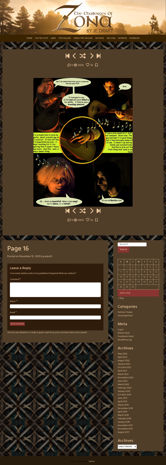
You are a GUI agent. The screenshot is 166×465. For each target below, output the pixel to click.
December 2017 (125, 425)
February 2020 (124, 388)
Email (12, 312)
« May (121, 298)
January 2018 (124, 422)
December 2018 (125, 408)
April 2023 (122, 357)
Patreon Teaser (125, 312)
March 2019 (123, 405)
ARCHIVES (99, 38)
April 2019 (122, 401)
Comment (15, 279)
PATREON (122, 38)
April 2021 (122, 371)
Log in (121, 329)
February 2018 (124, 418)
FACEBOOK (134, 38)
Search (123, 249)
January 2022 (124, 364)
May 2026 (122, 354)
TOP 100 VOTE (41, 38)
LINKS (53, 38)
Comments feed (125, 336)
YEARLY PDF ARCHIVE (83, 38)
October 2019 (124, 395)
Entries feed (123, 333)
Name (13, 301)
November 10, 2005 (30, 256)
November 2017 (125, 429)
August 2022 (124, 361)
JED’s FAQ (111, 38)
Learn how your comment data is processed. (65, 332)
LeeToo (92, 461)
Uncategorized (125, 316)
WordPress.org (125, 340)
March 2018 (123, 415)
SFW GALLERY (65, 38)
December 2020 (125, 378)
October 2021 (124, 367)
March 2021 (123, 374)
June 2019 (122, 398)
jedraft (48, 256)
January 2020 (124, 391)
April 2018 (122, 412)
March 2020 (123, 384)
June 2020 (122, 381)
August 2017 (123, 432)
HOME (29, 38)
